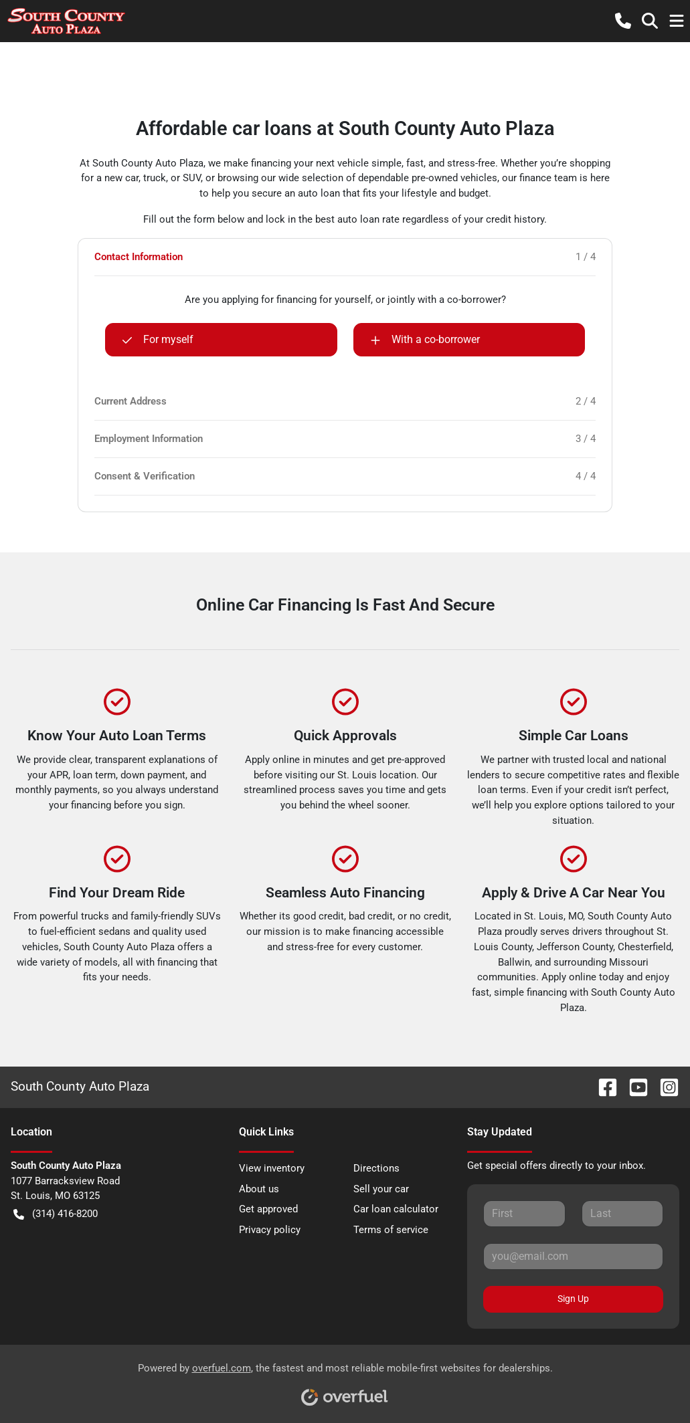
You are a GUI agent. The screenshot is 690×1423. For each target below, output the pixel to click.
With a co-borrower (425, 340)
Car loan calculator (395, 1209)
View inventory (272, 1168)
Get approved (268, 1209)
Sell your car (381, 1189)
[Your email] (573, 1256)
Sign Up (573, 1298)
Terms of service (390, 1230)
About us (259, 1189)
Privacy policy (269, 1230)
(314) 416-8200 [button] (55, 1214)
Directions (376, 1168)
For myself (157, 340)
